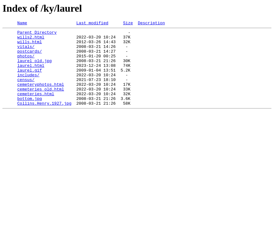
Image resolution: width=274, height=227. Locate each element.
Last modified (92, 23)
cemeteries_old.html (40, 102)
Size (128, 23)
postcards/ (29, 57)
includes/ (28, 85)
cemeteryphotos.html (40, 96)
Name (22, 23)
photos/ (26, 62)
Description (151, 23)
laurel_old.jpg (34, 68)
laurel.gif (29, 79)
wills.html (29, 45)
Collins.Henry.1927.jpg (44, 119)
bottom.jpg (29, 113)
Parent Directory (37, 34)
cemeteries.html (35, 108)
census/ (26, 91)
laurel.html (30, 74)
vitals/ (26, 51)
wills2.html (30, 40)
